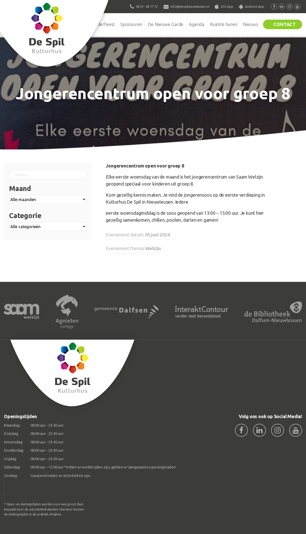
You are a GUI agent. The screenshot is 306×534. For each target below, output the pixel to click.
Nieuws (250, 24)
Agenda (196, 24)
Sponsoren (131, 24)
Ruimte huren (223, 24)
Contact (284, 24)
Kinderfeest (103, 24)
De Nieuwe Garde (165, 24)
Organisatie (73, 24)
